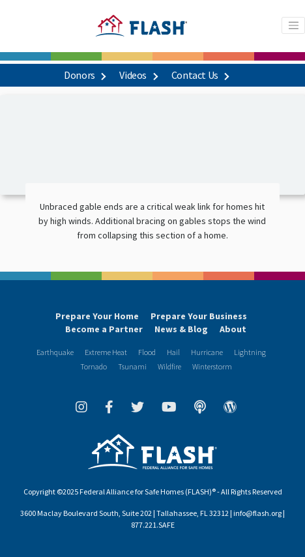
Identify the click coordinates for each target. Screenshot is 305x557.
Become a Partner (104, 329)
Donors (84, 74)
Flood (147, 352)
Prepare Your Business (199, 316)
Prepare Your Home (97, 316)
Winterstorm (212, 366)
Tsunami (132, 366)
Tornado (93, 366)
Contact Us (199, 74)
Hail (173, 352)
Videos (137, 74)
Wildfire (169, 366)
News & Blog (181, 329)
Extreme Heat (106, 352)
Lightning (250, 352)
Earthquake (55, 352)
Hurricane (207, 352)
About (233, 329)
